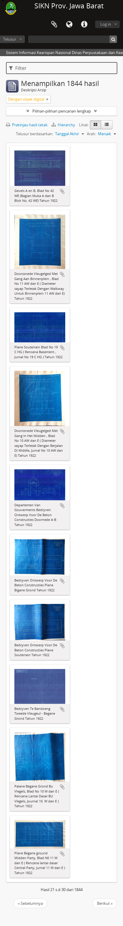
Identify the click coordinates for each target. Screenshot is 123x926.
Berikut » (105, 903)
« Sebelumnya (30, 903)
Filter (18, 68)
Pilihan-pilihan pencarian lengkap (61, 111)
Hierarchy (63, 124)
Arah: (91, 133)
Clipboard (54, 24)
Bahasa (69, 24)
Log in (105, 24)
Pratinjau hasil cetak (27, 124)
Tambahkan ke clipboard (62, 191)
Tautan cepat (84, 24)
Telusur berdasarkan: (34, 133)
